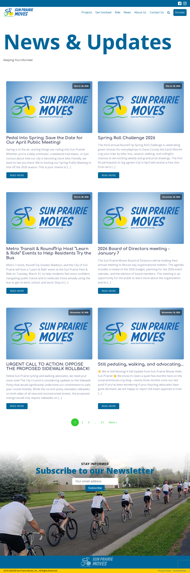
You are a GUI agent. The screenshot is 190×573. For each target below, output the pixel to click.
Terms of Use (179, 570)
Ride (117, 12)
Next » (113, 422)
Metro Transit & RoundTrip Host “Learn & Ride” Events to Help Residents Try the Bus (48, 253)
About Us (140, 12)
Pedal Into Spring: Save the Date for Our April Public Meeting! (44, 140)
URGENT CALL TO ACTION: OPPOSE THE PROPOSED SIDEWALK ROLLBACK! (48, 366)
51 (102, 422)
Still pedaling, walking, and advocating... (141, 364)
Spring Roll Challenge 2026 (126, 138)
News (127, 12)
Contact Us (157, 12)
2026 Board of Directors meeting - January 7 (134, 251)
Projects (87, 12)
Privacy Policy (164, 570)
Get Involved (103, 12)
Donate (180, 12)
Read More (17, 175)
